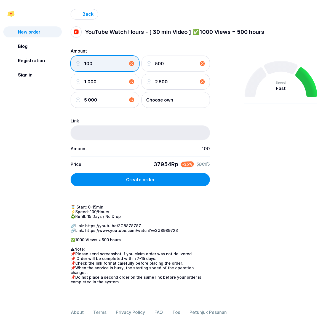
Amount (79, 51)
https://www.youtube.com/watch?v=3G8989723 (131, 230)
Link (75, 121)
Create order (140, 179)
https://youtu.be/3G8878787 (113, 225)
